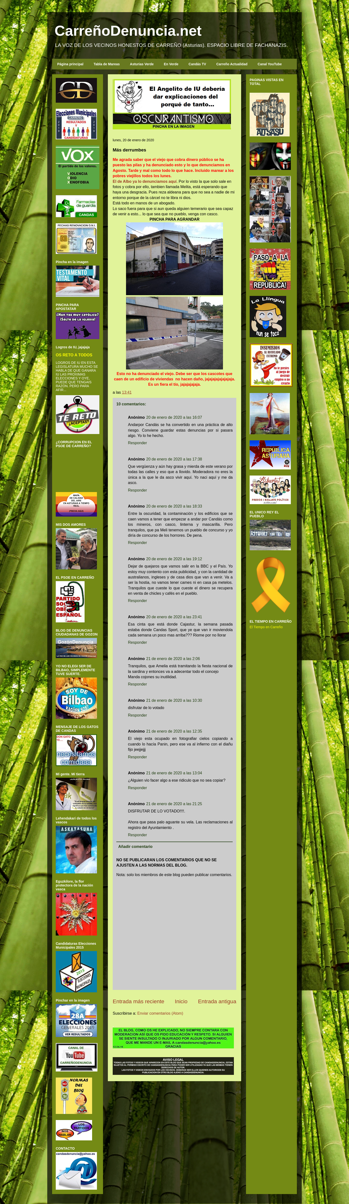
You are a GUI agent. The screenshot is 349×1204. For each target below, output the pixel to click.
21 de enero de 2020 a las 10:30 (174, 700)
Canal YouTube (270, 64)
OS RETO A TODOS (74, 355)
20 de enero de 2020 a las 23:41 (174, 617)
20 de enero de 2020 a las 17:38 (174, 459)
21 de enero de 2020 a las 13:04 (174, 773)
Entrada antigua (217, 1001)
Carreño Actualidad (231, 64)
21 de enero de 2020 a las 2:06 (173, 659)
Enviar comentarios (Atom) (160, 1013)
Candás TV (197, 64)
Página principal (70, 64)
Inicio (181, 1001)
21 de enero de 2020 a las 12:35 (174, 731)
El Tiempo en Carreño (266, 627)
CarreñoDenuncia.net (128, 31)
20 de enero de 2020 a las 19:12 (174, 559)
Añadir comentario (135, 846)
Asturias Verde (142, 64)
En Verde (171, 64)
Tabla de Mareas (107, 64)
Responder (137, 443)
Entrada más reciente (138, 1001)
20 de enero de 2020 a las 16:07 (174, 417)
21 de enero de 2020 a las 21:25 (174, 804)
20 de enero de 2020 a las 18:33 (174, 506)
